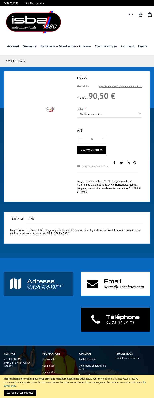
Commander (48, 372)
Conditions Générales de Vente (92, 367)
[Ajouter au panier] (91, 150)
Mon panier (48, 365)
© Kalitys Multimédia (128, 358)
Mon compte (48, 359)
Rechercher (131, 14)
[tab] (18, 219)
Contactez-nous (87, 359)
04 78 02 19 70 (11, 3)
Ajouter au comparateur (95, 166)
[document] (77, 386)
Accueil (10, 61)
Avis (32, 218)
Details (18, 218)
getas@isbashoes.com (34, 3)
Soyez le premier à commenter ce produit (120, 86)
